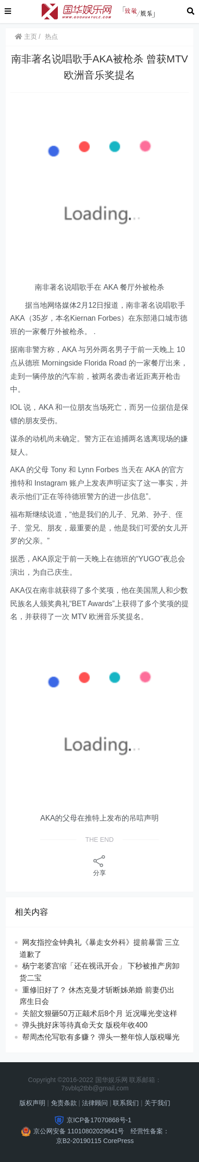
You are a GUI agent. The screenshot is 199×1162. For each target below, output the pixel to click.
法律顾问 (95, 1103)
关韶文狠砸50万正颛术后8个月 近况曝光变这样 (99, 1013)
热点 (51, 36)
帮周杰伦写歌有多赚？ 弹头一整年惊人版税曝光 (101, 1037)
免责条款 (64, 1103)
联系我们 (126, 1103)
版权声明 (32, 1103)
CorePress (118, 1140)
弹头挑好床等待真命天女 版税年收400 (85, 1025)
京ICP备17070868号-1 (99, 1120)
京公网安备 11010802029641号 (78, 1131)
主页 (26, 36)
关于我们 (157, 1103)
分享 (99, 865)
